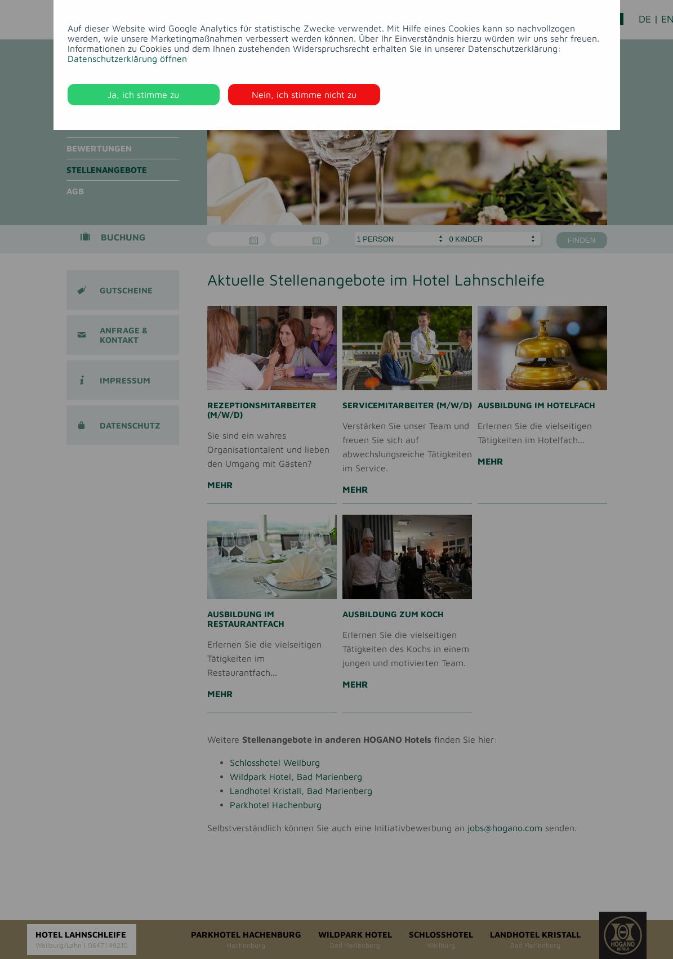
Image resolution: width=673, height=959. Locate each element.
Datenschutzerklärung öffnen (127, 58)
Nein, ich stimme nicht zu (304, 95)
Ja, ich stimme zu (143, 95)
